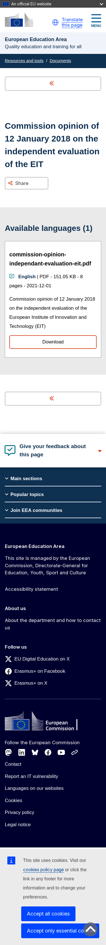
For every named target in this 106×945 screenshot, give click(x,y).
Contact (13, 764)
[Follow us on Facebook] (48, 752)
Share (22, 183)
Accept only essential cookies (61, 931)
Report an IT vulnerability (31, 776)
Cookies (13, 800)
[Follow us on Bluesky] (35, 752)
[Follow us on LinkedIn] (21, 752)
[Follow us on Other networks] (74, 752)
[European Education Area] (19, 20)
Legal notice (18, 824)
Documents (60, 60)
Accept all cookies (48, 914)
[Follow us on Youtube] (61, 752)
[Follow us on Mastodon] (8, 752)
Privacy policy (19, 812)
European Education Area (34, 546)
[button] (55, 22)
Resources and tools (24, 60)
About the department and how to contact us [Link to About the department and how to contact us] (53, 623)
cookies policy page (43, 869)
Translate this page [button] (72, 22)
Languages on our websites (34, 788)
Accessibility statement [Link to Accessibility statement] (31, 589)
